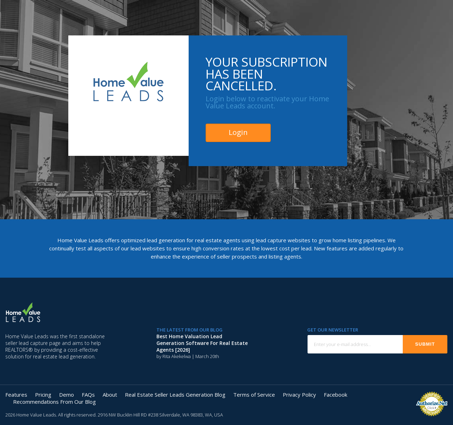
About (110, 394)
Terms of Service (254, 394)
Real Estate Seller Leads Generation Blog (175, 394)
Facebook (335, 394)
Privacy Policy (299, 394)
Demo (66, 394)
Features (16, 394)
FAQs (88, 394)
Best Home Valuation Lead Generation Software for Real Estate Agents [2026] (202, 343)
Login (238, 132)
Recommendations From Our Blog (54, 401)
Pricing (43, 394)
